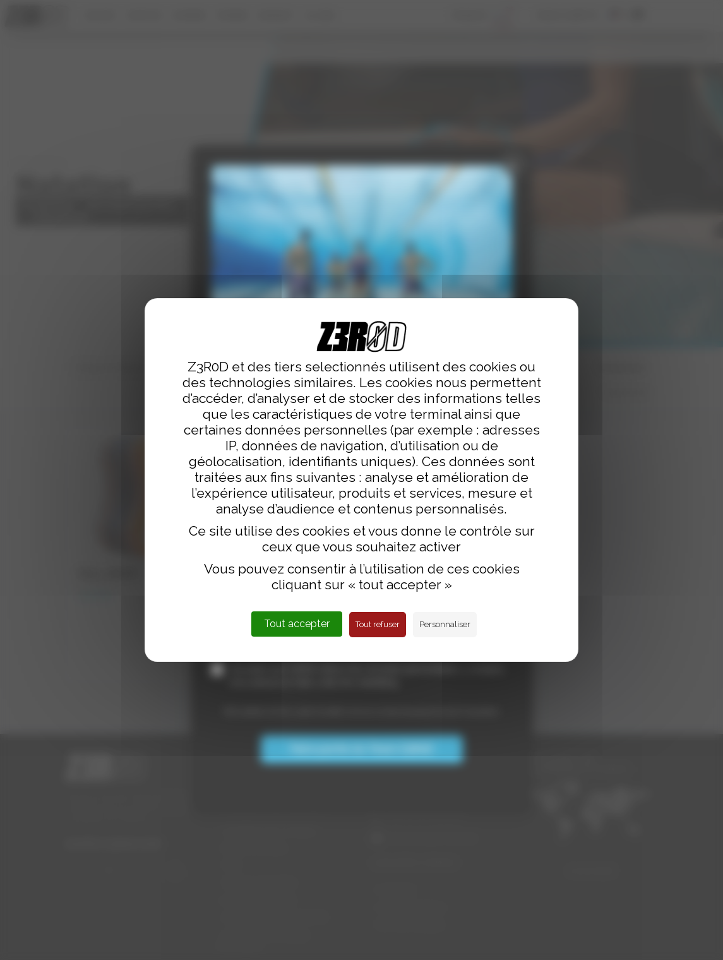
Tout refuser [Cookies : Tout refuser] (378, 624)
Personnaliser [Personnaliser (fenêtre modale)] (444, 624)
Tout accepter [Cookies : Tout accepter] (297, 624)
